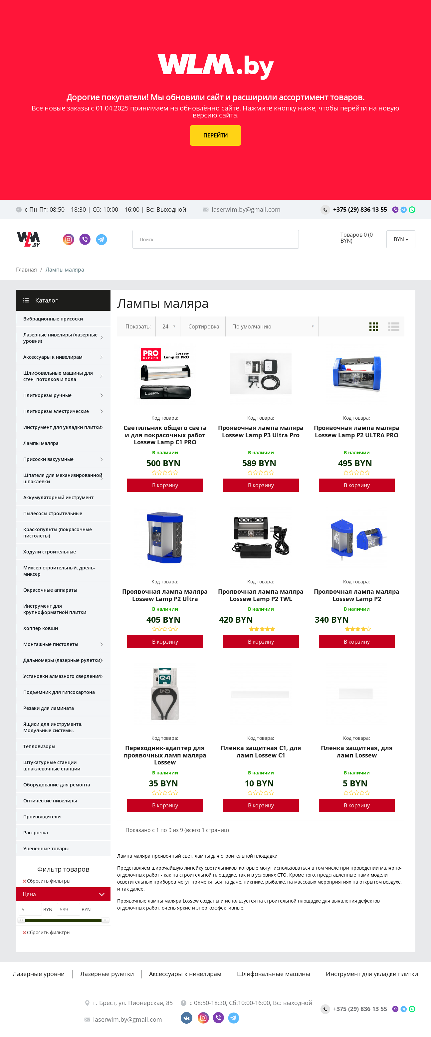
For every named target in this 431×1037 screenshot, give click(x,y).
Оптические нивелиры (50, 800)
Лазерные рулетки (107, 974)
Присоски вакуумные (63, 459)
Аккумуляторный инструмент (58, 497)
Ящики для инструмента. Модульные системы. (53, 727)
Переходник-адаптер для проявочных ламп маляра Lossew (165, 755)
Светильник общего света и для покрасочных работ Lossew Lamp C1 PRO (165, 435)
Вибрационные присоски (53, 318)
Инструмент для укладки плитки (63, 427)
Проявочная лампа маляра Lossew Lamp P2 (356, 595)
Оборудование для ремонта (56, 784)
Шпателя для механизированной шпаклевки (63, 478)
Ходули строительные (49, 551)
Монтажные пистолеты (63, 644)
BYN (401, 239)
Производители (42, 816)
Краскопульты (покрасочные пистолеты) (57, 532)
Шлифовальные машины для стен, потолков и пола (63, 376)
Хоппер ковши (40, 628)
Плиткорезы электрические (63, 411)
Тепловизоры (39, 746)
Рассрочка (35, 832)
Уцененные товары (46, 848)
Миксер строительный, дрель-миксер (59, 570)
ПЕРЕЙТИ (215, 135)
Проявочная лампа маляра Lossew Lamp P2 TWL (261, 595)
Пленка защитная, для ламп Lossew (357, 751)
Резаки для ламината (48, 708)
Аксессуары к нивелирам (63, 357)
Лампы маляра (41, 443)
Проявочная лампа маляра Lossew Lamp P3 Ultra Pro (261, 431)
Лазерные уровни (39, 974)
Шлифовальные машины (273, 974)
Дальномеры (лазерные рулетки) (63, 660)
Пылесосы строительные (52, 513)
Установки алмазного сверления (63, 676)
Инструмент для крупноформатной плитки (54, 609)
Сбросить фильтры (47, 881)
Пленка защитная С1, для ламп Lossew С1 (261, 751)
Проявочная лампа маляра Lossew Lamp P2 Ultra (165, 595)
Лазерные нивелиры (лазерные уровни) (63, 337)
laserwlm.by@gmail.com (242, 209)
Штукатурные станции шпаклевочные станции (51, 765)
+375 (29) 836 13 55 (355, 209)
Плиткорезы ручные (63, 395)
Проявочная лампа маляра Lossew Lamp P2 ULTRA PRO (356, 431)
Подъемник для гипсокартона (59, 692)
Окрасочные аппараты (50, 590)
